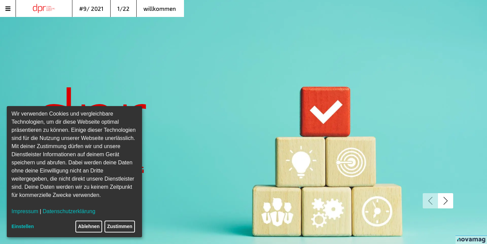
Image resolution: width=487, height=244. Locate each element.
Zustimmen (120, 226)
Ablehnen (89, 226)
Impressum (24, 211)
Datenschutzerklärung (69, 211)
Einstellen (22, 226)
